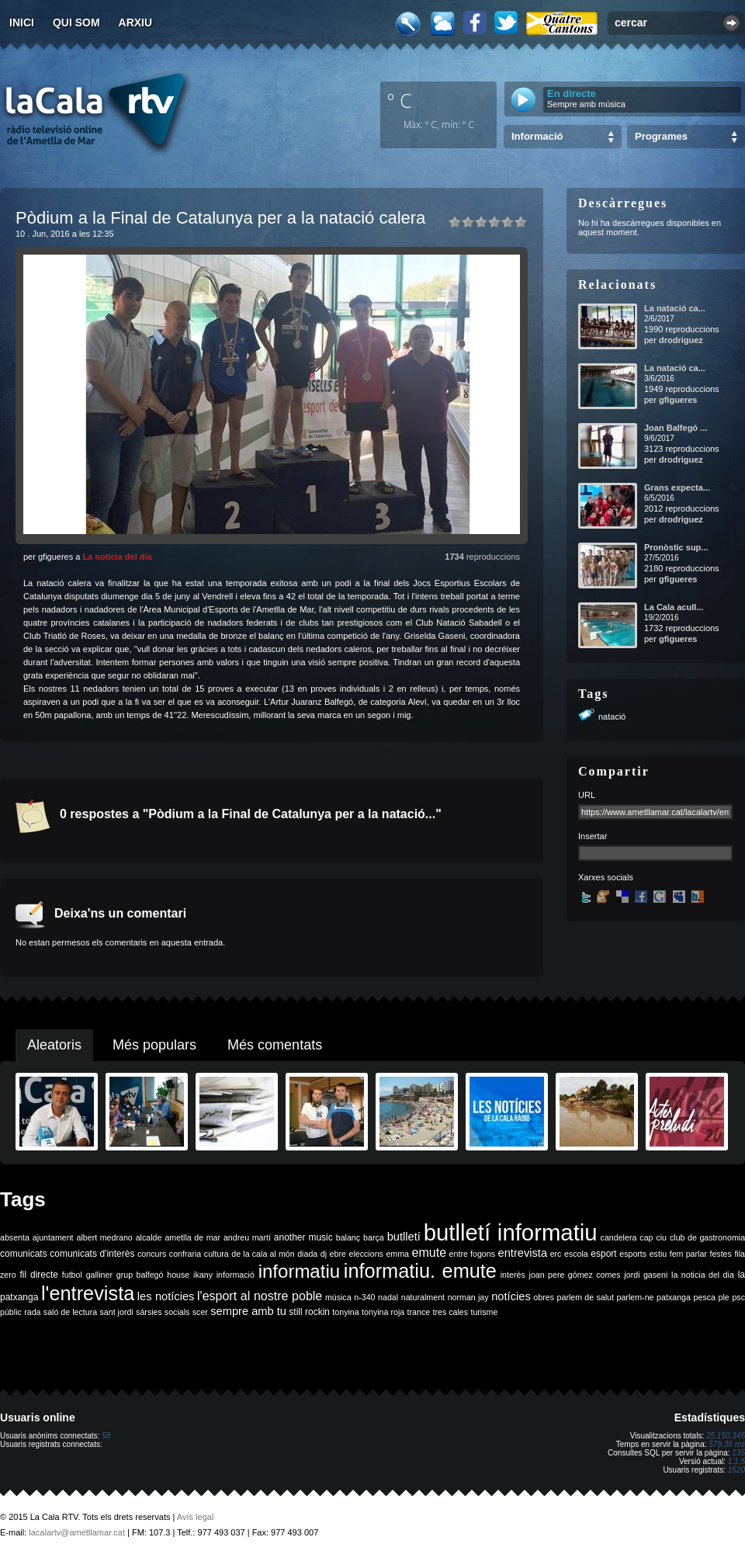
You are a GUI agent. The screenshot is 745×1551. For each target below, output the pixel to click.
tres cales (450, 1312)
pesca (705, 1297)
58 (106, 1435)
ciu (661, 1237)
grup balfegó (140, 1274)
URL (586, 795)
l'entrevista (87, 1293)
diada (307, 1253)
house (178, 1274)
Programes (661, 136)
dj (324, 1253)
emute (429, 1252)
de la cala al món (262, 1253)
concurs (151, 1253)
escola (576, 1253)
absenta (14, 1237)
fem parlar (688, 1253)
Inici (21, 22)
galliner (99, 1274)
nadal (388, 1297)
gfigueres (678, 399)
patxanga (674, 1297)
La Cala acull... (673, 607)
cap (646, 1237)
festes (720, 1253)
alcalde (149, 1237)
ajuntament (53, 1237)
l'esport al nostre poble (259, 1296)
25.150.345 (725, 1435)
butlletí (404, 1236)
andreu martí (247, 1237)
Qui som (76, 22)
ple (724, 1297)
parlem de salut (585, 1297)
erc (556, 1253)
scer (200, 1312)
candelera (619, 1237)
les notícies (166, 1296)
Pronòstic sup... (676, 547)
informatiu (299, 1271)
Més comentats (274, 1045)
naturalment (423, 1297)
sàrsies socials (162, 1312)
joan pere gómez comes (575, 1274)
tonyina (345, 1312)
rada (32, 1312)
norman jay (468, 1297)
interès (513, 1274)
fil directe (39, 1274)
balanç (348, 1237)
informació (236, 1274)
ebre (338, 1253)
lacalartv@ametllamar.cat (77, 1532)
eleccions (365, 1253)
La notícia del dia (116, 556)
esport (603, 1253)
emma (397, 1253)
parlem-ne (635, 1297)
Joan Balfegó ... (675, 427)
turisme (483, 1312)
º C (399, 100)
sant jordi (116, 1312)
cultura (216, 1253)
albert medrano (105, 1237)
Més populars (154, 1045)
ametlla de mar (192, 1237)
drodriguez (681, 340)
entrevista (523, 1253)
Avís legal (195, 1517)
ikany (203, 1274)
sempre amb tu (248, 1311)
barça (373, 1237)
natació (611, 716)
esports (632, 1253)
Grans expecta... (677, 487)
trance (419, 1312)
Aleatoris (54, 1045)
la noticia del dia (702, 1274)
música (338, 1297)
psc (738, 1297)
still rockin (309, 1311)
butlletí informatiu (511, 1232)
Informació (537, 136)
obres (543, 1297)
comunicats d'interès (92, 1253)
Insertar (592, 836)
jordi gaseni (645, 1274)
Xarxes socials (605, 877)
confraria (185, 1253)
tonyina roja (383, 1312)
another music (303, 1237)
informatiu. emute (420, 1271)
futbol (72, 1274)
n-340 (364, 1297)
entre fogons (472, 1253)
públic (11, 1312)
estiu (658, 1253)
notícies (511, 1296)
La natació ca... (674, 308)
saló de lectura (70, 1312)
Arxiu (136, 22)
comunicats (23, 1253)
